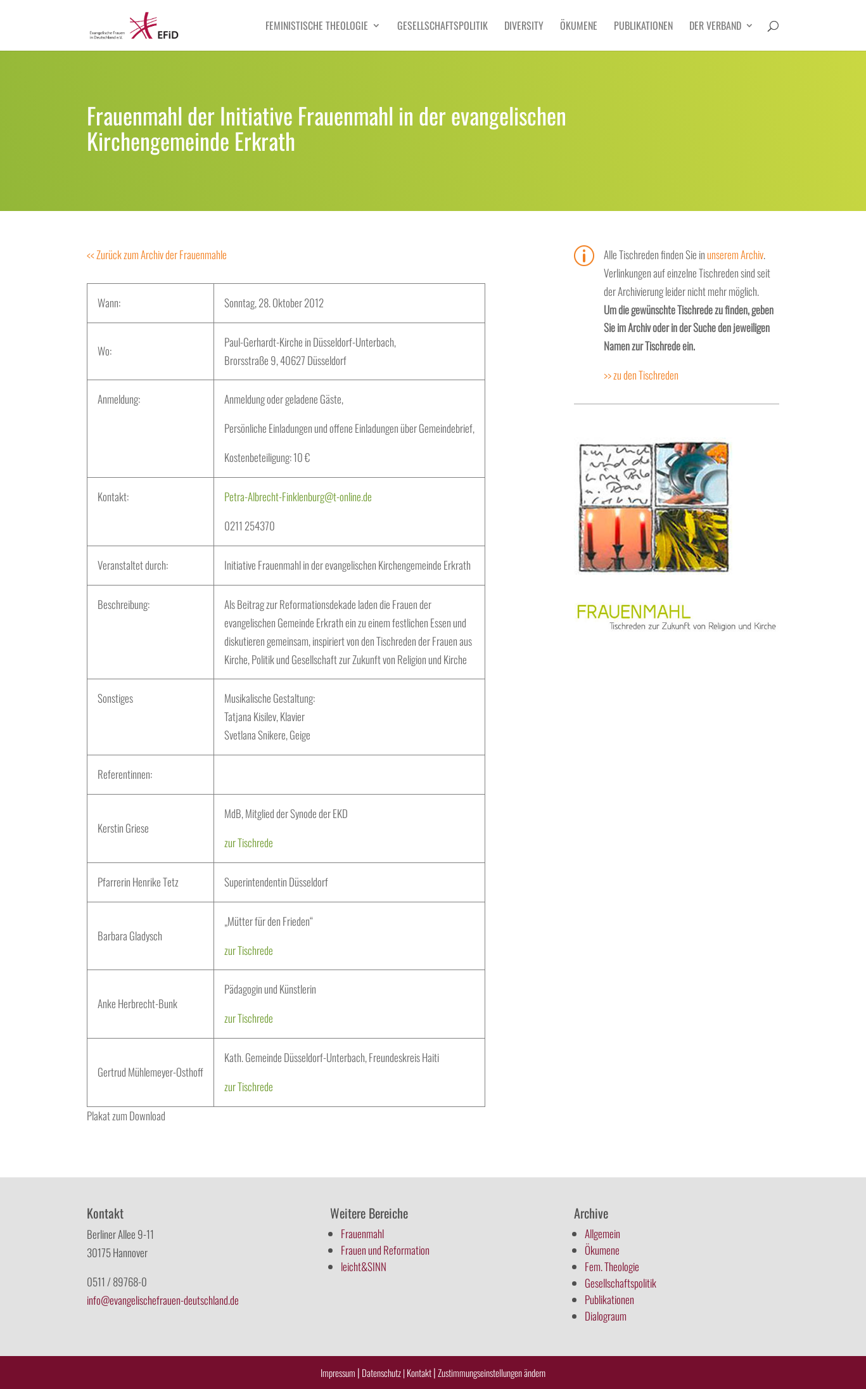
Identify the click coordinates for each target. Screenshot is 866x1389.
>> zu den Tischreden (641, 375)
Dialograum (606, 1316)
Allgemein (602, 1233)
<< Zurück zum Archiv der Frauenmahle (157, 254)
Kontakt (420, 1372)
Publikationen (643, 27)
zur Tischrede (248, 842)
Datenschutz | (383, 1372)
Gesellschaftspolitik (442, 27)
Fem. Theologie (612, 1266)
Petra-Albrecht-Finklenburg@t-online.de (298, 496)
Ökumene (578, 27)
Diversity (524, 27)
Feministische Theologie (316, 27)
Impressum (338, 1372)
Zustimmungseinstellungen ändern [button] (491, 1372)
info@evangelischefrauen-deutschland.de (163, 1300)
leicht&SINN (363, 1266)
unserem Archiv (735, 254)
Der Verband (715, 27)
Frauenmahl (362, 1233)
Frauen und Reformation (385, 1250)
